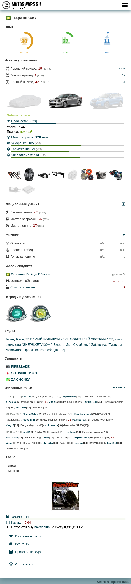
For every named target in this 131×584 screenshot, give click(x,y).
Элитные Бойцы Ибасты (30, 274)
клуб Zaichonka (95, 344)
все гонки (119, 387)
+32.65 (121, 68)
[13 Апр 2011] (14, 396)
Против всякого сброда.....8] (44, 350)
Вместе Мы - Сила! (68, 344)
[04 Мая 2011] (14, 414)
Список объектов (22, 287)
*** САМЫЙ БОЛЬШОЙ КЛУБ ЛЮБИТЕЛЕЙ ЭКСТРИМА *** (69, 339)
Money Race (15, 339)
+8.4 (122, 75)
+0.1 (122, 81)
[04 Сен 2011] (14, 432)
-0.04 (27, 522)
